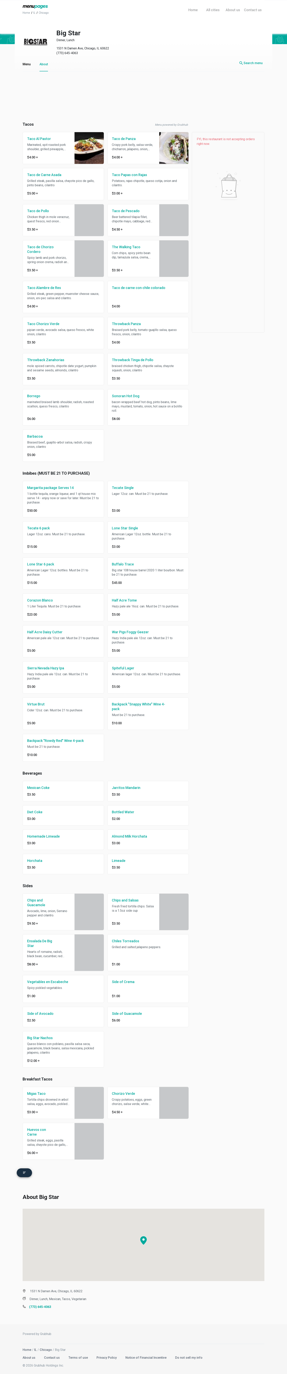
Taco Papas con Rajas (129, 175)
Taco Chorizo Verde (43, 324)
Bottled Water (123, 812)
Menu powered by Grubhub (171, 124)
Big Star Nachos (40, 1038)
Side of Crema (123, 982)
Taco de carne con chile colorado (138, 288)
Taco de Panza (124, 139)
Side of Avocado (40, 1013)
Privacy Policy (107, 1356)
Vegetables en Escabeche (47, 982)
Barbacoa (35, 436)
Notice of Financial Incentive (146, 1356)
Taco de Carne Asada (44, 175)
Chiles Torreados (125, 941)
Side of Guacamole (127, 1013)
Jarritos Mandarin (126, 788)
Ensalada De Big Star (39, 943)
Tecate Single (123, 488)
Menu (27, 64)
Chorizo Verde (123, 1093)
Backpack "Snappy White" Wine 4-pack (138, 706)
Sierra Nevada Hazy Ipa (45, 668)
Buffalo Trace (123, 564)
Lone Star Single (125, 528)
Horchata (34, 861)
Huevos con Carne (36, 1132)
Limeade (118, 861)
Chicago (46, 1348)
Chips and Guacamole (36, 902)
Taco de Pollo (38, 211)
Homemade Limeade (43, 836)
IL (35, 1348)
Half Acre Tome (124, 600)
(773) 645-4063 (67, 53)
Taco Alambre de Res (44, 288)
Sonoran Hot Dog (125, 396)
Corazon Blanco (40, 600)
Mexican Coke (38, 788)
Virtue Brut (36, 704)
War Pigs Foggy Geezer (130, 632)
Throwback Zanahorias (45, 360)
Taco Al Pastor (39, 139)
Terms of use (78, 1356)
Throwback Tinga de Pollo (132, 360)
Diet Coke (34, 812)
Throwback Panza (126, 324)
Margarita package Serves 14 (50, 488)
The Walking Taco (126, 247)
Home (27, 1348)
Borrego (33, 396)
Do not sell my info (188, 1356)
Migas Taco (36, 1093)
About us (29, 1356)
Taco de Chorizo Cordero (40, 249)
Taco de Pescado (126, 211)
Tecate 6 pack (38, 528)
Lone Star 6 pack (40, 564)
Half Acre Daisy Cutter (45, 632)
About (44, 64)
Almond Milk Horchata (129, 836)
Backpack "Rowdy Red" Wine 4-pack (55, 741)
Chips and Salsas (125, 900)
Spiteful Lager (123, 668)
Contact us (52, 1356)
